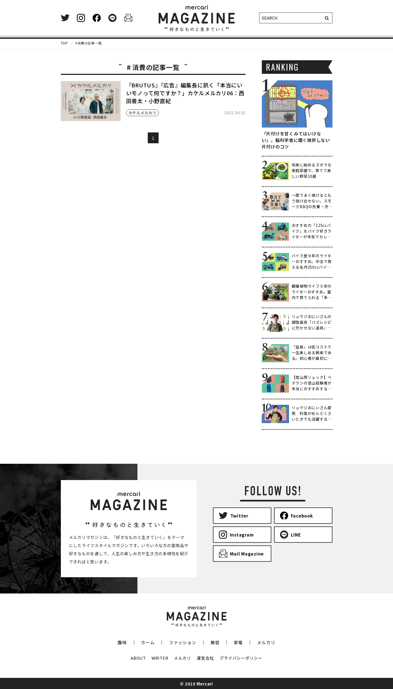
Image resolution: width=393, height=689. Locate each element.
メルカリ (266, 642)
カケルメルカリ (142, 112)
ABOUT (138, 658)
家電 (238, 642)
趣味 (122, 642)
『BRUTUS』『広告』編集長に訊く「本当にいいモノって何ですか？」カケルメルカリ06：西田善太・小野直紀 (185, 93)
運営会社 (205, 658)
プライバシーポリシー (240, 658)
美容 (215, 642)
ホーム (148, 642)
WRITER (160, 658)
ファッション (182, 642)
